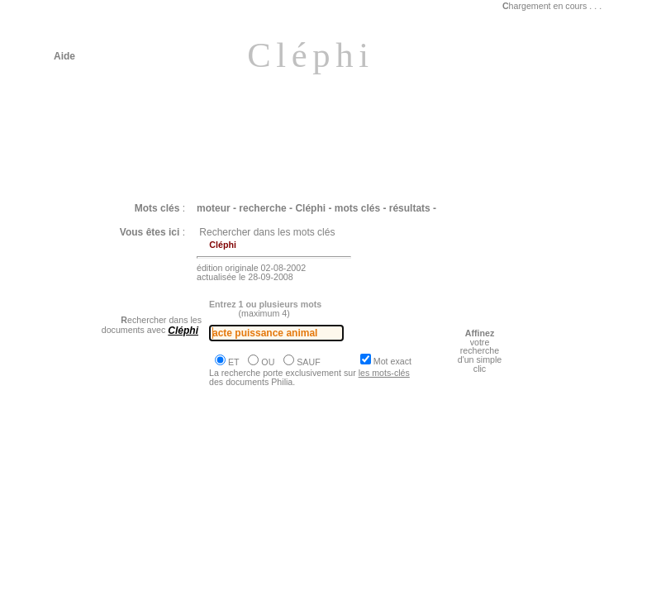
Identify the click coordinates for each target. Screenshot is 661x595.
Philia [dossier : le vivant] (130, 487)
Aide (64, 56)
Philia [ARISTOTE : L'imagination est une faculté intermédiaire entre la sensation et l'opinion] (289, 582)
